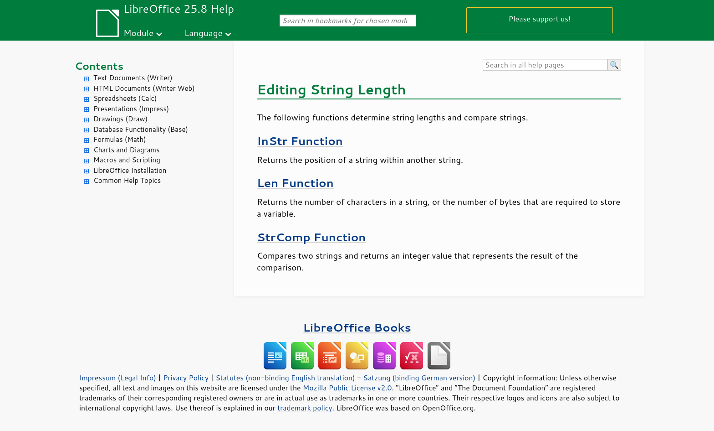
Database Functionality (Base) (140, 129)
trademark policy (304, 408)
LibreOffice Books (357, 327)
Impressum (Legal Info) (117, 378)
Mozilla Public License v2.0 (347, 388)
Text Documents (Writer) (133, 78)
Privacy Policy (186, 378)
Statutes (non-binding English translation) (285, 378)
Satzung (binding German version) (419, 378)
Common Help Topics (127, 180)
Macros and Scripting (126, 160)
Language (203, 32)
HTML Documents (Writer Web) (144, 88)
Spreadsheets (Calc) (125, 98)
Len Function (295, 183)
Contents (99, 66)
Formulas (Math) (119, 139)
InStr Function (300, 141)
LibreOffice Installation (129, 170)
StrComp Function (311, 237)
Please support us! (540, 18)
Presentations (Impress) (131, 109)
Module (138, 32)
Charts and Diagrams (126, 150)
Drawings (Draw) (120, 119)
